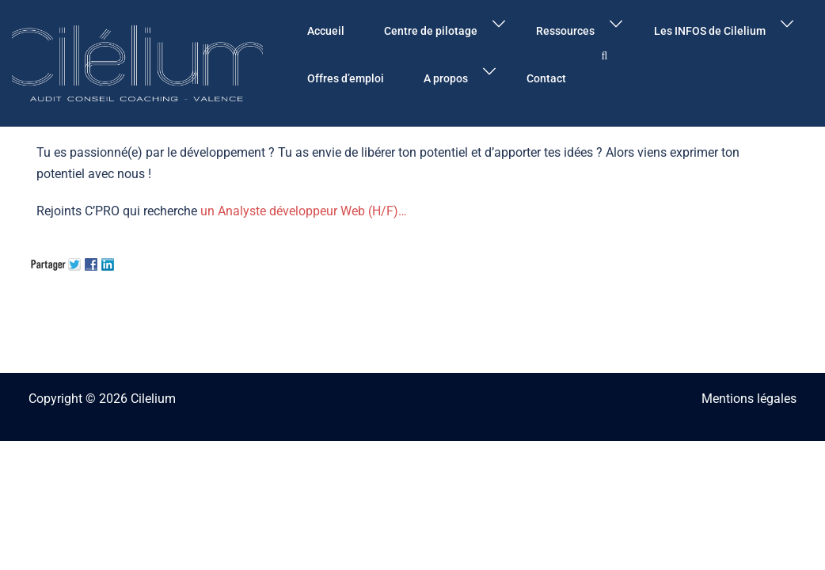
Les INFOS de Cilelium (710, 31)
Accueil (325, 31)
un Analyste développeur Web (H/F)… (303, 210)
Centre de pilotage (430, 31)
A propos (446, 78)
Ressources (565, 31)
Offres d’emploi (345, 78)
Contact (546, 78)
